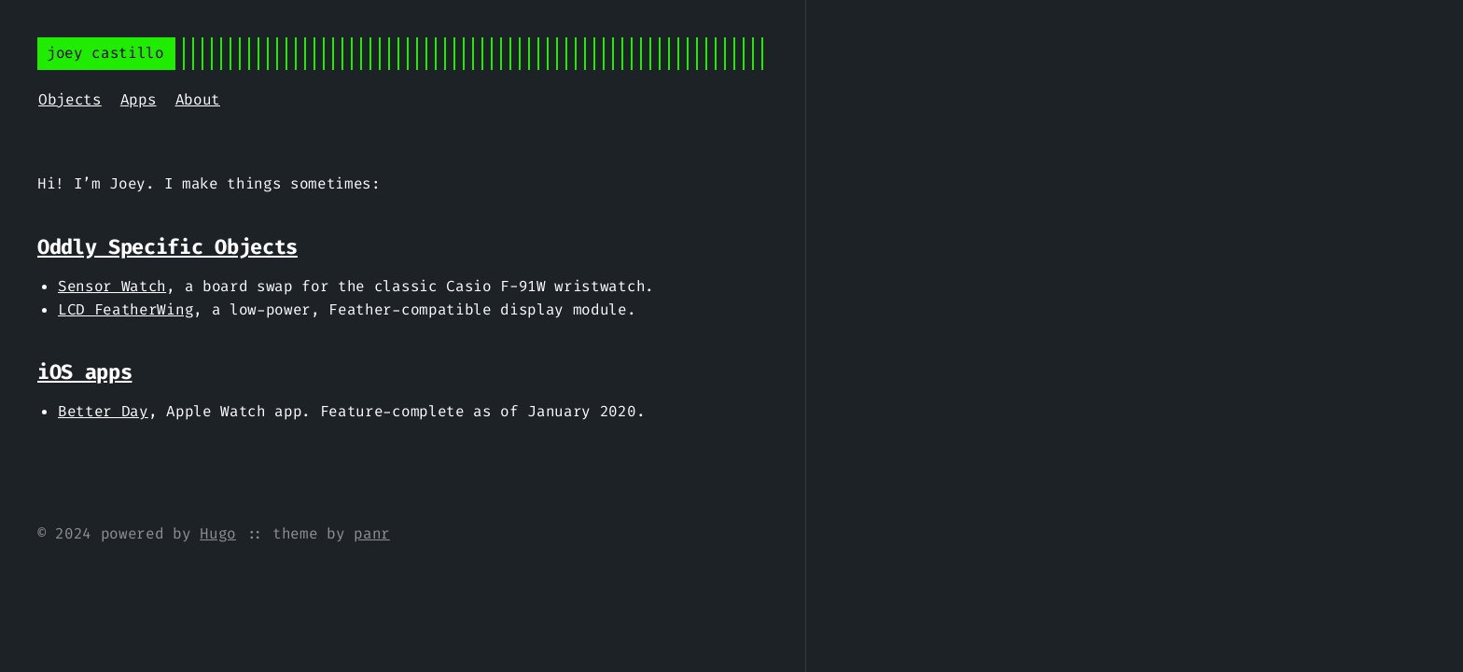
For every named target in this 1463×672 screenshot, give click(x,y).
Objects (70, 99)
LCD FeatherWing (125, 309)
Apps (138, 99)
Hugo (218, 533)
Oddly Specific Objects (167, 246)
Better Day (103, 411)
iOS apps (84, 371)
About (197, 99)
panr (372, 533)
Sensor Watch (112, 286)
